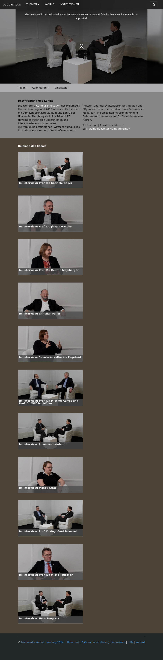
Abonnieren (40, 87)
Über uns (73, 642)
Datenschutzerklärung (95, 642)
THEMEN (32, 4)
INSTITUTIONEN (69, 4)
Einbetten (62, 87)
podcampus (12, 4)
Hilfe (131, 642)
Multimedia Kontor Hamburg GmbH (108, 128)
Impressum (118, 642)
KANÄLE (49, 4)
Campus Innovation (48, 105)
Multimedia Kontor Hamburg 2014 (42, 642)
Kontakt (140, 642)
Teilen (23, 87)
